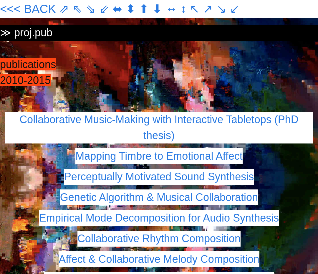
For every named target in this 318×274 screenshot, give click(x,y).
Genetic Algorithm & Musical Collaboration (159, 197)
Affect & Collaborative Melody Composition (159, 259)
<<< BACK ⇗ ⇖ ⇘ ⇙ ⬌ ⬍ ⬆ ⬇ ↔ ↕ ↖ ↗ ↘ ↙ (120, 8)
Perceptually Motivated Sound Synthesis (159, 177)
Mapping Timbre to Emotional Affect (159, 156)
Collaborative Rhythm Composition (159, 238)
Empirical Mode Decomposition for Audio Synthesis (159, 218)
